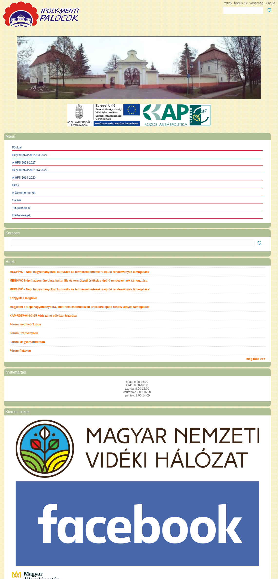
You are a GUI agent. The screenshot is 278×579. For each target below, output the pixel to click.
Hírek (15, 185)
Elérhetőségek (21, 215)
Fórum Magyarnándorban (27, 342)
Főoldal (16, 147)
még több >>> (255, 359)
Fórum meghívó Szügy (25, 324)
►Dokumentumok (23, 192)
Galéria (16, 200)
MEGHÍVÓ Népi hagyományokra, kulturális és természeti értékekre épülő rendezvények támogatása (78, 280)
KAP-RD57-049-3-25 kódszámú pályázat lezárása (43, 315)
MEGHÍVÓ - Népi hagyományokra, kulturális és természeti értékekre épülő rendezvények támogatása (79, 272)
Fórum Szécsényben (24, 333)
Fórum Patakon (20, 350)
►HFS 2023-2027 (24, 162)
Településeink (21, 208)
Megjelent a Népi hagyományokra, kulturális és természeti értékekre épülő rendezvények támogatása (79, 307)
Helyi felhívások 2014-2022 (29, 170)
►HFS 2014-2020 (24, 177)
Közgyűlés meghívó (23, 298)
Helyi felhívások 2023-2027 (29, 155)
